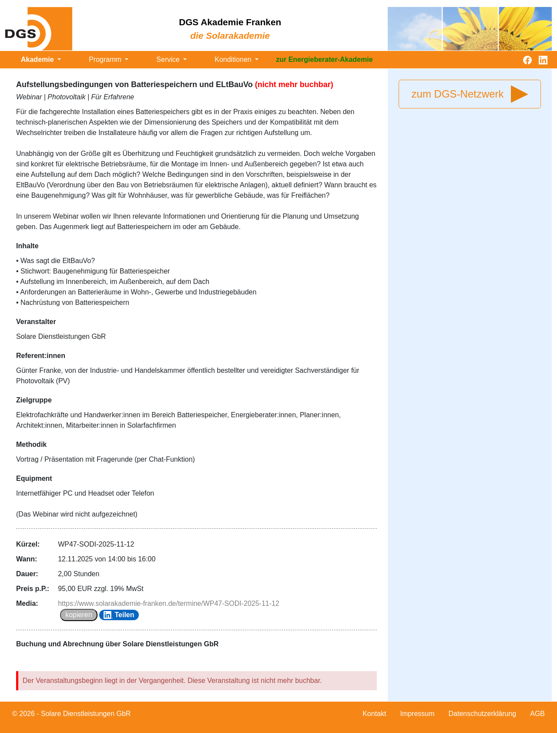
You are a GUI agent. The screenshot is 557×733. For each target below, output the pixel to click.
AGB (537, 713)
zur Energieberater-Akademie (324, 59)
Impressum (417, 713)
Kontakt (374, 713)
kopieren (78, 614)
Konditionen (234, 59)
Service (168, 59)
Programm (106, 59)
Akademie (38, 59)
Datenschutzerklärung (483, 713)
